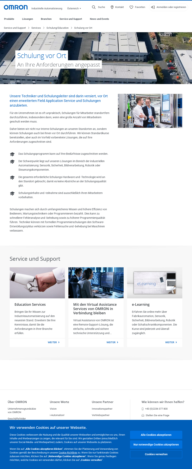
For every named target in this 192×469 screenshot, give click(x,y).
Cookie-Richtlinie (68, 452)
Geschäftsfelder (17, 418)
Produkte (9, 18)
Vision (53, 408)
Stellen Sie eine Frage (155, 415)
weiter (52, 342)
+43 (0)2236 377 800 (155, 408)
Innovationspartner (102, 408)
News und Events (99, 18)
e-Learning (141, 304)
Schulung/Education (57, 28)
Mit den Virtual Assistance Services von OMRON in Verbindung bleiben (95, 308)
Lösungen (27, 18)
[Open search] (98, 7)
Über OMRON (17, 402)
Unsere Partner (102, 402)
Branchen (46, 18)
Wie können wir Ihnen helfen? (163, 402)
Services (36, 28)
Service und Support (70, 18)
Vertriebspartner (100, 415)
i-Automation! (57, 415)
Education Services (30, 304)
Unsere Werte (59, 402)
